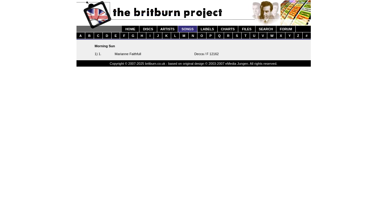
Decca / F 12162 (206, 54)
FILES (247, 29)
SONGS (188, 29)
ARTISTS (167, 29)
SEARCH (266, 29)
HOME (130, 29)
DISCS (148, 29)
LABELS (207, 29)
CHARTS (228, 29)
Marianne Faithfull (128, 54)
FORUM (286, 29)
